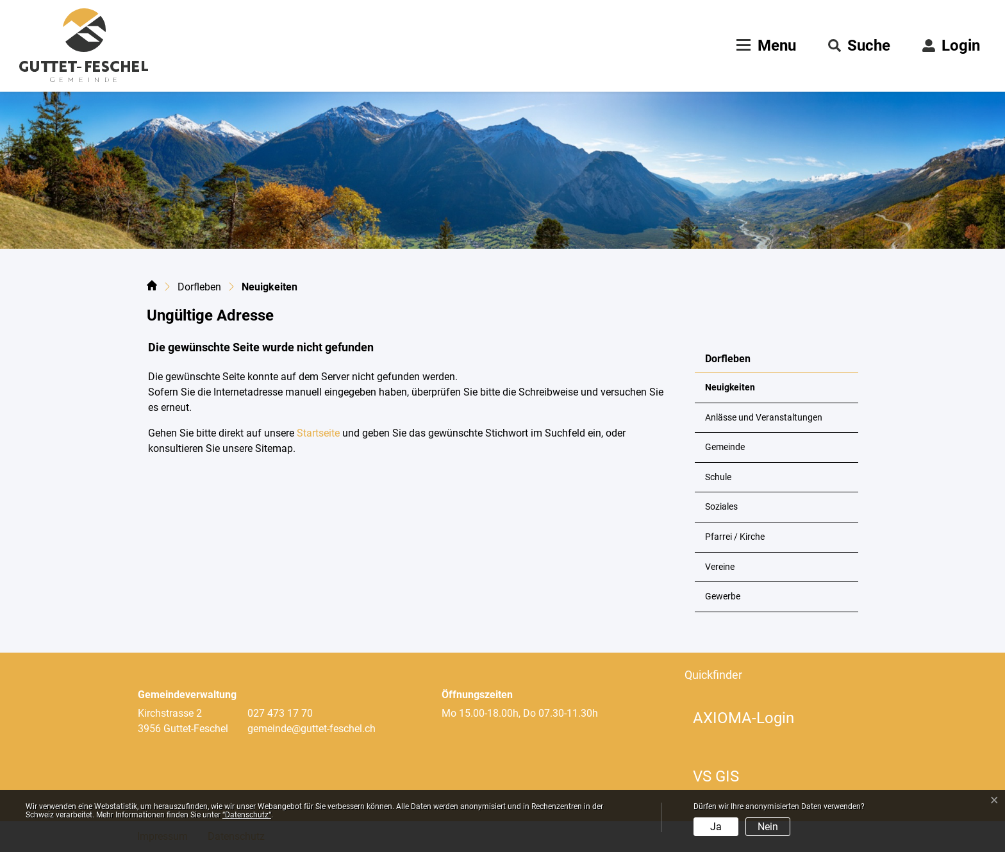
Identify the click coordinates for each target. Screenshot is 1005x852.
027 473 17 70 (280, 713)
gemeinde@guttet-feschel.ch (311, 729)
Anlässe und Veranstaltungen (763, 417)
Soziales (721, 506)
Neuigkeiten (736, 392)
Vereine (720, 567)
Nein (768, 827)
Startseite (318, 433)
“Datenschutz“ (246, 814)
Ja (716, 827)
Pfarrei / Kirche (735, 536)
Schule (718, 477)
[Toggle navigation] (764, 45)
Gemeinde (725, 447)
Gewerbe (722, 596)
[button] (859, 45)
